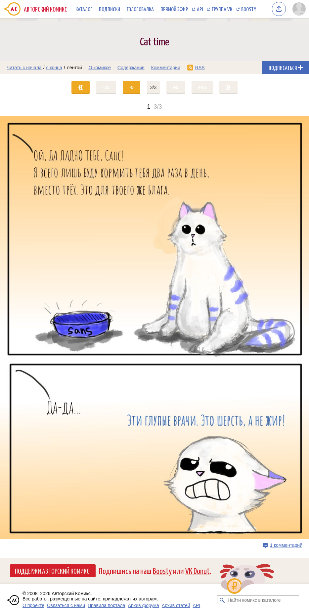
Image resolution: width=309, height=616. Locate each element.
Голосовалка (140, 9)
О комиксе (99, 67)
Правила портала (106, 605)
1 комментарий (286, 545)
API (200, 9)
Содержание (131, 67)
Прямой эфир (174, 9)
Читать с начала (24, 67)
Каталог (83, 9)
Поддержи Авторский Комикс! (53, 570)
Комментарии (165, 67)
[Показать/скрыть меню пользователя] (299, 9)
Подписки (109, 9)
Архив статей (176, 605)
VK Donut (197, 570)
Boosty (248, 9)
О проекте (33, 605)
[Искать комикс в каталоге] (222, 600)
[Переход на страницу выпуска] (154, 327)
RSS (200, 67)
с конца (54, 67)
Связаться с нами (66, 605)
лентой (74, 67)
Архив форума (143, 605)
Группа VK (222, 9)
